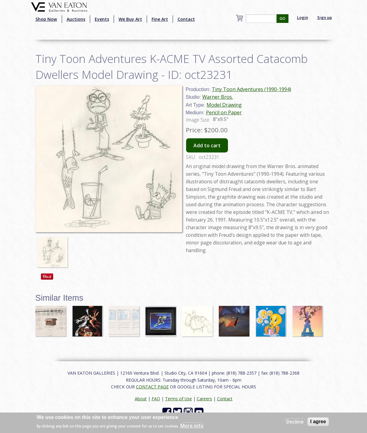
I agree (318, 421)
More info (192, 425)
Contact (186, 19)
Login (302, 17)
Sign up (324, 17)
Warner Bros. (217, 97)
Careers (204, 399)
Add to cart (207, 145)
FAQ (156, 399)
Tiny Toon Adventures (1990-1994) (251, 89)
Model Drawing (224, 104)
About (141, 399)
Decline (295, 421)
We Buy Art (130, 19)
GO (282, 18)
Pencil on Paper (224, 112)
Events (102, 19)
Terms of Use (178, 399)
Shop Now (46, 19)
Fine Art (160, 19)
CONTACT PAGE (152, 387)
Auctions (76, 19)
